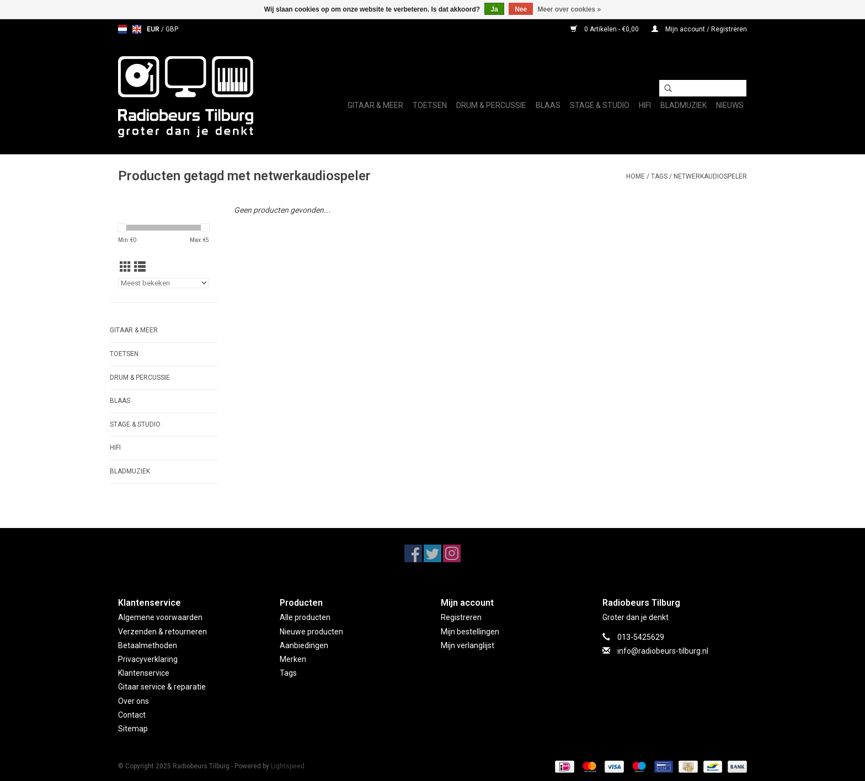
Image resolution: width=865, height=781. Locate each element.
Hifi (645, 105)
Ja (494, 9)
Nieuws (730, 105)
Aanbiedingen (304, 645)
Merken (293, 659)
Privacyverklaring (148, 659)
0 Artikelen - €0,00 (605, 29)
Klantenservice (143, 673)
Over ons (133, 701)
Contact (132, 714)
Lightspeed (288, 766)
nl (122, 29)
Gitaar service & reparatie (162, 686)
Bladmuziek (683, 105)
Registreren (461, 617)
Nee (521, 9)
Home (635, 176)
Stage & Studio (599, 105)
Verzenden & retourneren (162, 631)
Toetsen (430, 105)
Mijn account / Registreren (699, 29)
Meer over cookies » (569, 9)
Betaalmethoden (147, 645)
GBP (171, 29)
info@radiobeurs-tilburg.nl (662, 651)
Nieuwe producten (311, 631)
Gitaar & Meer (375, 105)
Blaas (548, 105)
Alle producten (305, 617)
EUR (154, 29)
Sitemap (133, 728)
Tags (659, 176)
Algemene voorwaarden (160, 617)
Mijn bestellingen (470, 631)
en (136, 29)
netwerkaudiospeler (710, 176)
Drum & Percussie (491, 105)
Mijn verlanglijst (467, 645)
